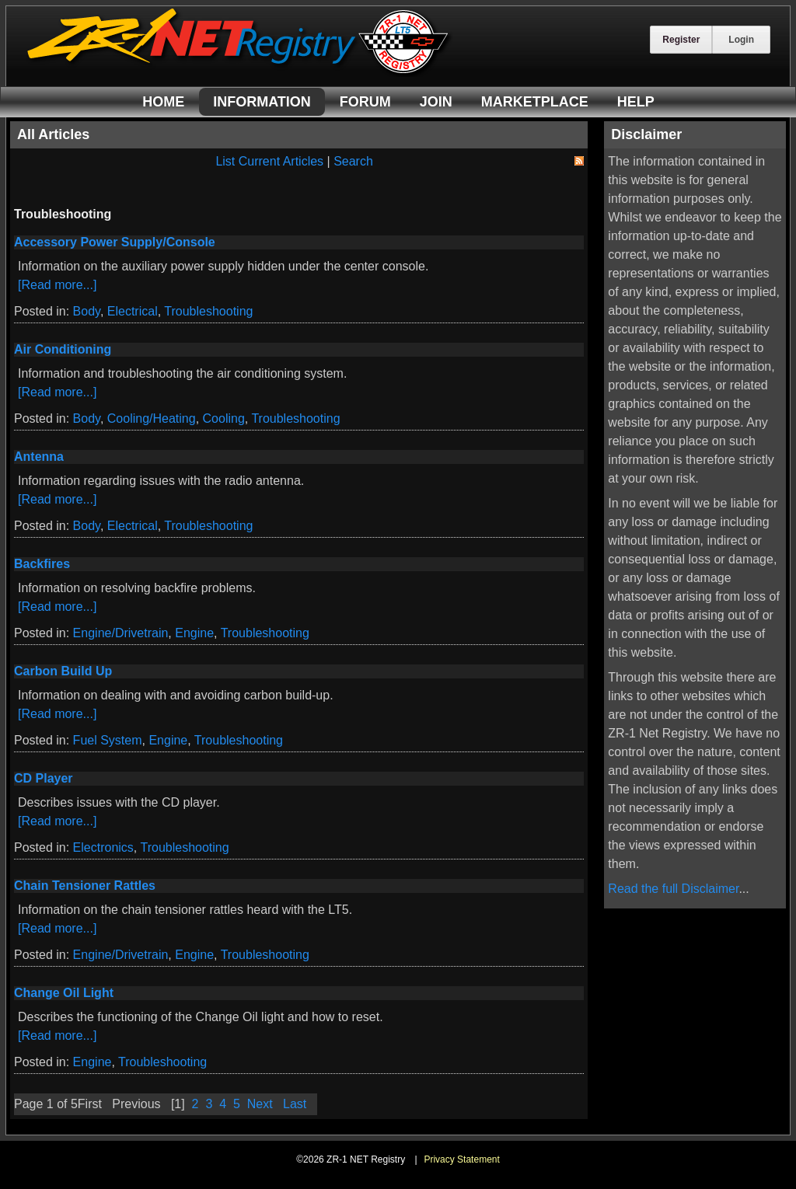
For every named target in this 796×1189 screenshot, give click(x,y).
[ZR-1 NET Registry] (239, 72)
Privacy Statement (461, 1159)
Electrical (132, 311)
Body (86, 311)
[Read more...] (57, 284)
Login (741, 39)
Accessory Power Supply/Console (114, 242)
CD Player (43, 778)
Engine (194, 633)
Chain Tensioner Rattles (84, 885)
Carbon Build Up (63, 671)
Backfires (42, 563)
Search (353, 161)
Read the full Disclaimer (673, 888)
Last (294, 1104)
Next (260, 1104)
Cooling (224, 418)
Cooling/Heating (151, 418)
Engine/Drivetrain (121, 633)
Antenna (39, 456)
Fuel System (107, 740)
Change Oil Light (63, 992)
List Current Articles (269, 161)
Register (681, 39)
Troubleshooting (208, 311)
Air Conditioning (62, 349)
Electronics (103, 847)
